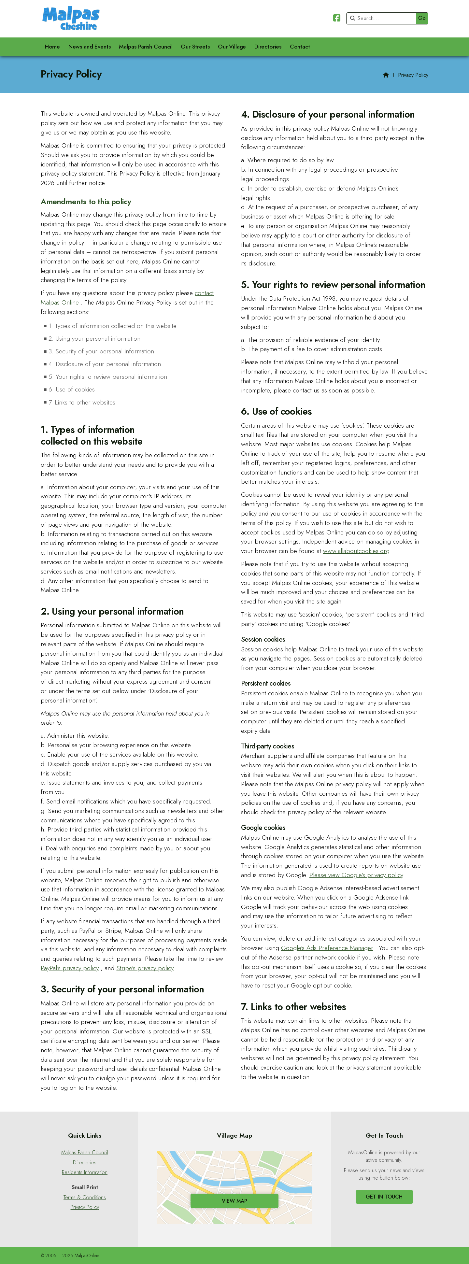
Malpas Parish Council (84, 1152)
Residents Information (84, 1172)
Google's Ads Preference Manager (327, 947)
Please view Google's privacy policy (356, 874)
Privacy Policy (85, 1207)
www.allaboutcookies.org (356, 550)
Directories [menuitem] (267, 46)
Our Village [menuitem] (232, 46)
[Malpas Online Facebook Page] (336, 19)
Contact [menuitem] (300, 46)
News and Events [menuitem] (89, 46)
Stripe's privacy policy (145, 968)
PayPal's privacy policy (70, 968)
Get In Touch (384, 1196)
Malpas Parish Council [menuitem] (146, 46)
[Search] (383, 18)
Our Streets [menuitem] (195, 46)
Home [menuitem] (52, 46)
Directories (84, 1162)
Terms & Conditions (85, 1197)
